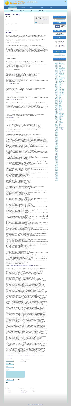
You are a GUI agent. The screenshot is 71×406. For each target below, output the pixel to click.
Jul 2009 (57, 127)
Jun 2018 (56, 73)
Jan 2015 (56, 91)
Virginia (60, 126)
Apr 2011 (57, 123)
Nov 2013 (56, 101)
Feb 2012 (56, 116)
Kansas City (60, 99)
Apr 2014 (57, 97)
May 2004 (56, 172)
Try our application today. (63, 27)
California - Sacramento (60, 80)
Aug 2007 (56, 144)
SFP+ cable (11, 42)
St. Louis (60, 120)
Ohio (59, 111)
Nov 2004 (56, 168)
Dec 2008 (56, 132)
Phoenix (60, 117)
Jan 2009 (56, 131)
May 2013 (56, 105)
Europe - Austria (61, 88)
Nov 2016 (56, 80)
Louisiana (60, 102)
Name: (7, 359)
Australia (60, 66)
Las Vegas (60, 101)
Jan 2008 (56, 140)
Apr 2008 (57, 138)
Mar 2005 (56, 165)
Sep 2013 (56, 102)
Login (65, 1)
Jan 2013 (56, 108)
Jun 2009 (56, 128)
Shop (34, 391)
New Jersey (60, 108)
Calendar (22, 7)
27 (62, 46)
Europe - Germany (61, 91)
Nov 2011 (56, 118)
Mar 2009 (56, 130)
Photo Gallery (23, 392)
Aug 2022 (56, 65)
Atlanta (60, 65)
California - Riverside (62, 78)
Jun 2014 (56, 96)
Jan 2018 (56, 75)
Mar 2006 (56, 156)
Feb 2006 (56, 157)
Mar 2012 (56, 115)
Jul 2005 (57, 162)
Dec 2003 (56, 176)
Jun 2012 (56, 113)
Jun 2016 (56, 82)
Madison (60, 103)
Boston (60, 71)
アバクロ (10, 110)
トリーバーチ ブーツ (12, 92)
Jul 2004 (57, 171)
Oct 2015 (57, 87)
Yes (21, 361)
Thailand (60, 123)
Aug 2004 (56, 170)
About (9, 390)
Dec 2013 (56, 100)
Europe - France (45, 19)
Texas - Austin (61, 122)
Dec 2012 (56, 109)
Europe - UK (61, 95)
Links (34, 390)
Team (9, 391)
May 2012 (56, 114)
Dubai (60, 87)
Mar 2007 (56, 147)
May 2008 (56, 137)
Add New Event (41, 10)
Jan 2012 (56, 117)
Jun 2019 (56, 68)
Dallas (60, 86)
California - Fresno (61, 73)
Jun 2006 (56, 154)
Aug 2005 (56, 161)
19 (61, 45)
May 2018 (56, 74)
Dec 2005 (56, 158)
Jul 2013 (57, 104)
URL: (7, 366)
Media (31, 7)
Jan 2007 (56, 149)
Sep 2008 (56, 134)
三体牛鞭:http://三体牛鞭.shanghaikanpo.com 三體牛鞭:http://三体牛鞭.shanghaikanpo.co (22, 265)
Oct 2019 (57, 67)
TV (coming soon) (24, 391)
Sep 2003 (56, 178)
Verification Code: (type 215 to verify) (13, 379)
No (25, 361)
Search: (55, 19)
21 (63, 45)
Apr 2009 (57, 129)
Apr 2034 (57, 62)
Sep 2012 (56, 111)
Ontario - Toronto (61, 113)
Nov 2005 (56, 159)
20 (62, 45)
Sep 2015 (56, 88)
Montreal (60, 107)
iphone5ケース (11, 69)
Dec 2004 (56, 167)
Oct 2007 (57, 142)
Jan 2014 (56, 99)
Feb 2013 (56, 107)
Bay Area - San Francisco (61, 69)
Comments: (8, 369)
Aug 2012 (56, 112)
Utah (59, 125)
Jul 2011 (57, 121)
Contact (9, 392)
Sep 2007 (56, 143)
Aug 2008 (56, 135)
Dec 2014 (56, 92)
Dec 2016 (56, 79)
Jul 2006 (57, 153)
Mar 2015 (56, 90)
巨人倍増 (10, 83)
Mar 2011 (56, 124)
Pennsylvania (61, 116)
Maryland (60, 104)
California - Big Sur (61, 72)
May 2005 (56, 163)
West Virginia (61, 128)
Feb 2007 (56, 148)
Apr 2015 (57, 89)
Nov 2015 (56, 86)
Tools (41, 7)
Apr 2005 (57, 164)
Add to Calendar (39, 23)
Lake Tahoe (60, 100)
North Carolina (61, 110)
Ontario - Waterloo (61, 114)
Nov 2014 (56, 93)
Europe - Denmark (61, 89)
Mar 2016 (56, 84)
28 (63, 46)
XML (62, 129)
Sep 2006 (56, 152)
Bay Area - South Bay (62, 70)
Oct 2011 (57, 119)
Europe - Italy (61, 93)
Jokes (50, 7)
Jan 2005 (56, 166)
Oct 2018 (57, 72)
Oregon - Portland (61, 115)
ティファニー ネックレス (13, 99)
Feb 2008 (56, 139)
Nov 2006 (56, 150)
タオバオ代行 (11, 117)
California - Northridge (62, 77)
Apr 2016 (57, 83)
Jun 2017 (56, 77)
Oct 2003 (57, 177)
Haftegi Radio (23, 390)
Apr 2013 (57, 106)
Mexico (60, 105)
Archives (32, 10)
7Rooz (60, 62)
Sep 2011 (56, 120)
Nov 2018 (56, 71)
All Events (12, 10)
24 (58, 46)
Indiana (60, 98)
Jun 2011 (56, 122)
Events (12, 7)
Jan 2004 (56, 175)
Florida (60, 96)
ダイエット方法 (11, 131)
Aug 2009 (56, 126)
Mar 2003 (56, 179)
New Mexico (60, 109)
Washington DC (61, 127)
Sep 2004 (56, 169)
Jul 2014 (57, 95)
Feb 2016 (56, 85)
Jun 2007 (56, 145)
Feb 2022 (56, 66)
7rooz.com (40, 404)
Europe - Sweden (61, 94)
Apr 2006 (57, 155)
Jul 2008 (57, 136)
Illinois (60, 97)
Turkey (60, 124)
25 (59, 46)
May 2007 (56, 146)
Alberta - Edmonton (62, 64)
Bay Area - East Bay (62, 67)
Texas (60, 121)
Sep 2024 (56, 64)
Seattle (60, 118)
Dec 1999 (56, 180)
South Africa (60, 119)
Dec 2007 (56, 141)
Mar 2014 (56, 98)
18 (59, 45)
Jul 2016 (57, 81)
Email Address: (9, 363)
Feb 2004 (56, 174)
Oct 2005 (57, 160)
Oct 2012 (57, 110)
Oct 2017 (57, 76)
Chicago (60, 84)
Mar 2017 (56, 78)
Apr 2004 (57, 173)
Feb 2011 (56, 125)
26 (61, 46)
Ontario (60, 112)
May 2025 (56, 63)
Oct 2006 (57, 151)
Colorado (60, 85)
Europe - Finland (61, 90)
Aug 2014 (56, 94)
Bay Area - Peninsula (62, 68)
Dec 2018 (56, 70)
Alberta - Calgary (61, 63)
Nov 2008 (56, 133)
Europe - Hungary (61, 92)
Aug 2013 (56, 103)
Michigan (60, 106)
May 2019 (56, 69)
